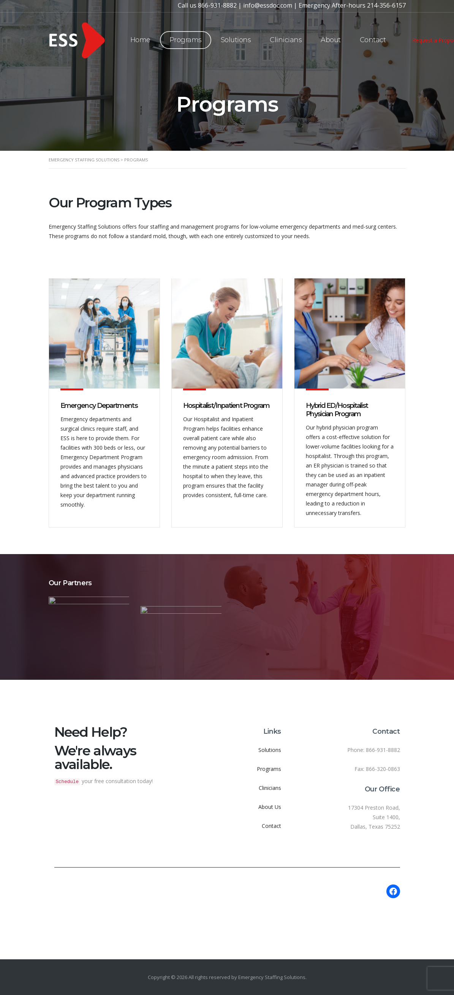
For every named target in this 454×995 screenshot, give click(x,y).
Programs (185, 40)
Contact (373, 40)
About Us (269, 806)
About (331, 40)
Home (140, 40)
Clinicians (286, 40)
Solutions (236, 40)
